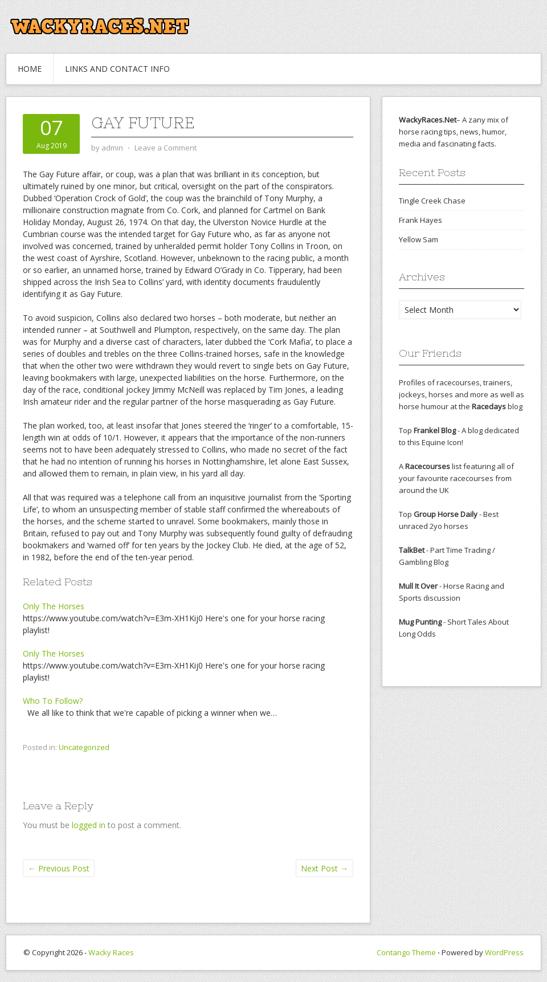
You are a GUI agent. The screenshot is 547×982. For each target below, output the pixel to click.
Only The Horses (53, 606)
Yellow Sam (418, 239)
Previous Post (58, 868)
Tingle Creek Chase (432, 200)
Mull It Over (418, 586)
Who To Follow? (53, 700)
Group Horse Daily (445, 514)
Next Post (324, 868)
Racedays (489, 406)
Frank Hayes (420, 220)
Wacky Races (111, 952)
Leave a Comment (165, 147)
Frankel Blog (435, 430)
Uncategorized (84, 747)
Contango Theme (406, 952)
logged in (88, 825)
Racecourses (427, 466)
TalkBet (411, 550)
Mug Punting (420, 622)
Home (30, 68)
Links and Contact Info (117, 68)
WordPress (504, 952)
